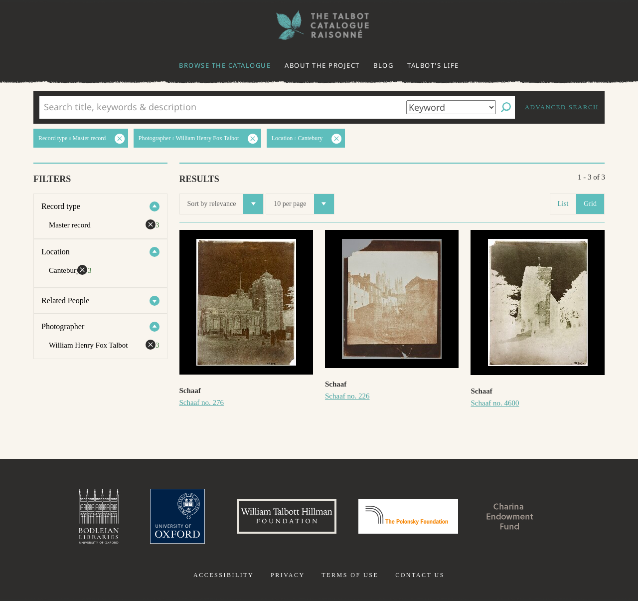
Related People (65, 300)
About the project (322, 65)
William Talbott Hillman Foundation (286, 516)
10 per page (303, 204)
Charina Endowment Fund (510, 516)
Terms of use (349, 575)
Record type (60, 206)
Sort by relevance (225, 204)
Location (55, 251)
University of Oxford (177, 516)
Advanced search (562, 107)
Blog (383, 65)
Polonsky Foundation (408, 516)
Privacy (288, 575)
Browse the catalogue (225, 65)
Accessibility (223, 575)
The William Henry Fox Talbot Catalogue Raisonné (319, 25)
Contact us (420, 575)
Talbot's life (433, 65)
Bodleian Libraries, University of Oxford (99, 516)
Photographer (62, 326)
